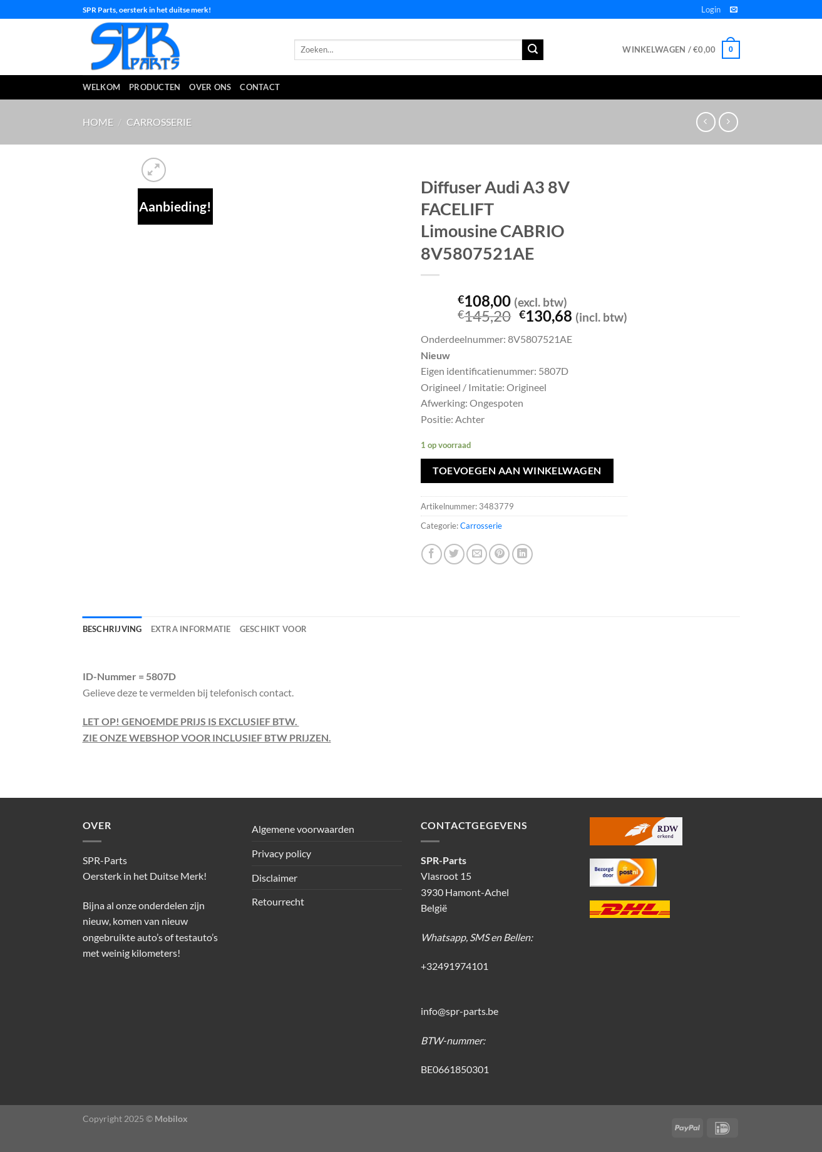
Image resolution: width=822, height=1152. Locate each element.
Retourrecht (278, 901)
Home (98, 122)
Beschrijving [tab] (112, 629)
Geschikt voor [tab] (273, 629)
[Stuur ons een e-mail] (733, 10)
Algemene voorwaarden (303, 829)
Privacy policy (281, 853)
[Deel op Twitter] (454, 554)
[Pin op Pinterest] (499, 554)
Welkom (102, 87)
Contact (260, 87)
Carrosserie (159, 122)
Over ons (210, 87)
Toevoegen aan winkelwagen (517, 470)
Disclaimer (274, 878)
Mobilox (171, 1118)
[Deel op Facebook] (431, 554)
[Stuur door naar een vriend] (476, 554)
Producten (154, 87)
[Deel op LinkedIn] (522, 554)
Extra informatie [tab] (191, 629)
